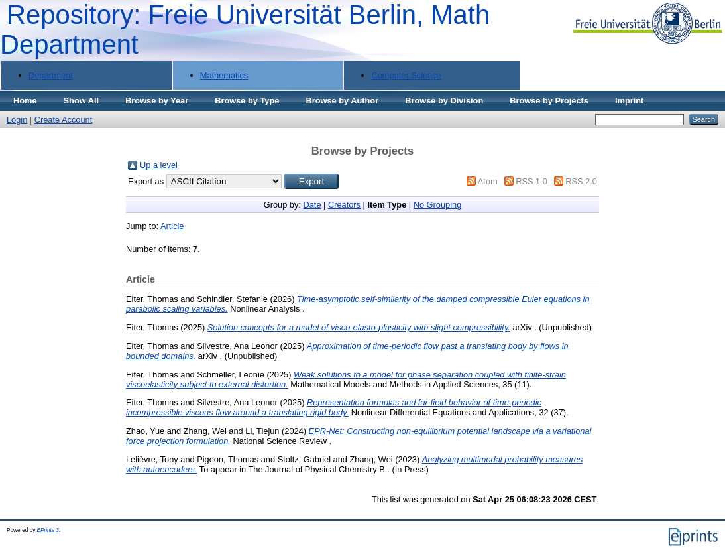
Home (25, 100)
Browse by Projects (549, 100)
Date (312, 205)
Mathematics (224, 75)
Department (50, 75)
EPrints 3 (48, 530)
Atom (488, 181)
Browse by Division (444, 100)
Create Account (63, 120)
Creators (344, 205)
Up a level (159, 165)
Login (17, 120)
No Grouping (438, 205)
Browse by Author (342, 100)
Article (172, 226)
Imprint (629, 100)
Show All (81, 100)
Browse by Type (247, 100)
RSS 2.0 (581, 181)
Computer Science (406, 75)
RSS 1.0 (531, 181)
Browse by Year (156, 100)
